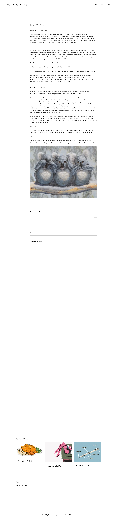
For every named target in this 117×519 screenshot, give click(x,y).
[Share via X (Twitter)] (35, 211)
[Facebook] (106, 5)
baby (17, 485)
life (20, 485)
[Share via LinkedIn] (39, 211)
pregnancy (25, 485)
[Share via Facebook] (30, 211)
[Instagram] (109, 5)
